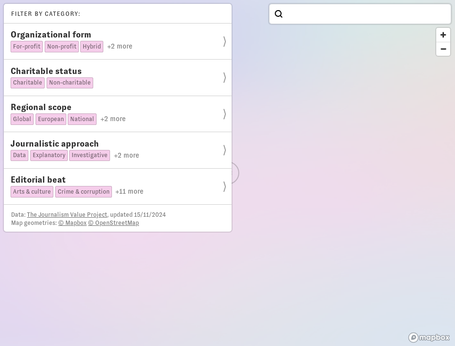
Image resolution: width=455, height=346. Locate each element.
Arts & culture (32, 191)
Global (22, 119)
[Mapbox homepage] (429, 337)
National (82, 119)
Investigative (90, 155)
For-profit (26, 46)
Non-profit (61, 46)
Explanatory (49, 155)
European (51, 119)
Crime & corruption (84, 191)
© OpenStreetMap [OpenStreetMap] (113, 223)
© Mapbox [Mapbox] (72, 223)
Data (19, 155)
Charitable (27, 82)
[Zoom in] (443, 35)
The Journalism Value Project (67, 214)
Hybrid (92, 46)
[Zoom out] (443, 49)
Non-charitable (70, 82)
